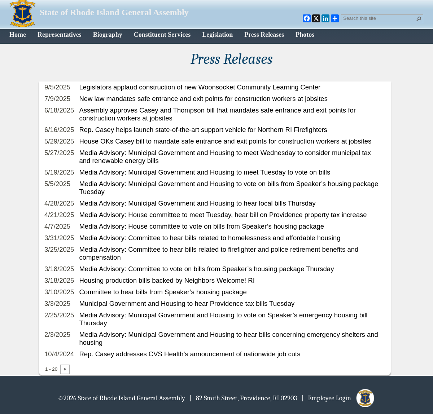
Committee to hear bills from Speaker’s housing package (163, 292)
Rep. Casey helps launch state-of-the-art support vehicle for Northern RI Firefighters (203, 129)
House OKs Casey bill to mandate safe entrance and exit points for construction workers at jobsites (225, 141)
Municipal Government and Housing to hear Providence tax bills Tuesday (186, 303)
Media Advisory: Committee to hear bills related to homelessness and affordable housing (209, 238)
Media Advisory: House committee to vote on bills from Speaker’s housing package (201, 226)
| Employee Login (338, 398)
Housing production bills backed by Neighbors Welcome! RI (166, 280)
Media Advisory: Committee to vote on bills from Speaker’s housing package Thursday (206, 269)
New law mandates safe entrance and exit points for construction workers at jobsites (203, 98)
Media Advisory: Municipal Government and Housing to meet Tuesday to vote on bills (204, 172)
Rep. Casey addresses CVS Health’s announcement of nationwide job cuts (189, 354)
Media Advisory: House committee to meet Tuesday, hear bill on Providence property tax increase (223, 215)
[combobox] (379, 18)
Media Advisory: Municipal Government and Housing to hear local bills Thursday (197, 203)
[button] (419, 19)
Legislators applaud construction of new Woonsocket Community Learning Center (199, 87)
